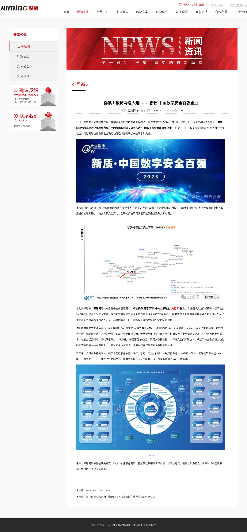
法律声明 (138, 525)
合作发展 (221, 12)
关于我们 (241, 12)
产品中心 (103, 12)
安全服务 (122, 12)
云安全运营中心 (238, 5)
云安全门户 (217, 5)
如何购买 (182, 12)
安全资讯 (23, 76)
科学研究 (162, 12)
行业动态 (23, 56)
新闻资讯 (83, 12)
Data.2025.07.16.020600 (98, 490)
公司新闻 (24, 46)
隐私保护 (151, 525)
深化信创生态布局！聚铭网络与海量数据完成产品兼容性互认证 (120, 496)
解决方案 (142, 12)
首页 (66, 12)
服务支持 (201, 12)
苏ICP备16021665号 (119, 525)
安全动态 (23, 66)
